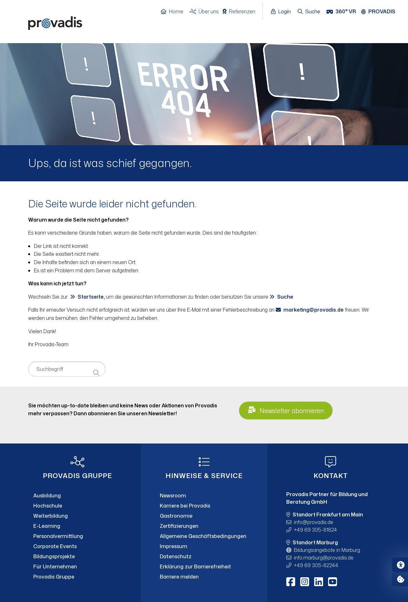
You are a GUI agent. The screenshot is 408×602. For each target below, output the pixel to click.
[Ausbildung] (77, 495)
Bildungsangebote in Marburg (327, 550)
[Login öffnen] (282, 11)
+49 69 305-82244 (316, 565)
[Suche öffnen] (309, 12)
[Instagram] (304, 582)
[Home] (175, 12)
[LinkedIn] (318, 582)
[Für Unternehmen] (77, 566)
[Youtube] (332, 582)
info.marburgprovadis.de (323, 557)
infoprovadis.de (313, 522)
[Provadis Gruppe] (77, 577)
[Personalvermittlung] (77, 536)
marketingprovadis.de (313, 309)
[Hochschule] (77, 506)
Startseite (91, 296)
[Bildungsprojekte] (77, 556)
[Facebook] (290, 582)
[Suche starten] (96, 373)
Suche (285, 296)
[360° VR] (342, 12)
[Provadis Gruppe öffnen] (381, 12)
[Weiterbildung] (77, 516)
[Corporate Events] (77, 546)
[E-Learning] (77, 526)
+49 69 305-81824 (315, 529)
